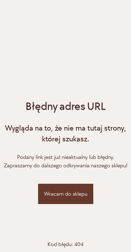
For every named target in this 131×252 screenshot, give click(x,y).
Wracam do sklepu (65, 193)
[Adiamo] (66, 66)
